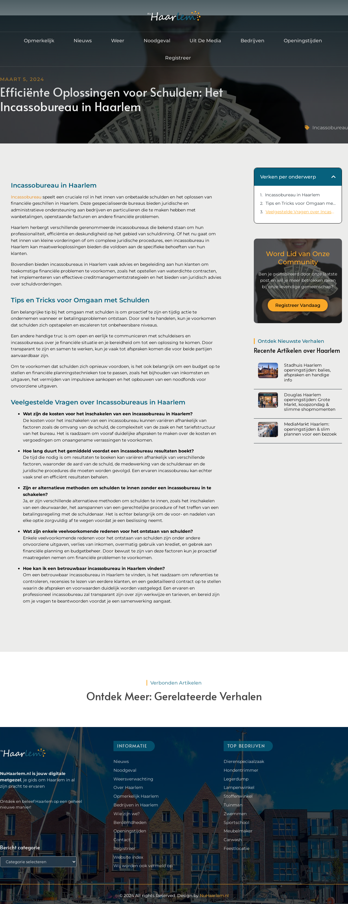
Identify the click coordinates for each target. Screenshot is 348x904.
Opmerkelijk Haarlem (136, 796)
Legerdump (236, 779)
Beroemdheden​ (129, 822)
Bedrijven (252, 40)
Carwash (233, 839)
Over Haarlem (128, 787)
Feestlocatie (236, 848)
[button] (333, 176)
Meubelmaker (238, 831)
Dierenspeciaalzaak (244, 761)
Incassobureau (330, 127)
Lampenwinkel (239, 787)
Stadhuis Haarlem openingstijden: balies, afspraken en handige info (307, 372)
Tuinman (233, 805)
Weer (117, 40)
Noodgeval (157, 40)
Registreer (178, 58)
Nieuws (83, 40)
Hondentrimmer (241, 770)
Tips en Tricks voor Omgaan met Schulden (301, 203)
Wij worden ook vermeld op (142, 865)
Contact (121, 839)
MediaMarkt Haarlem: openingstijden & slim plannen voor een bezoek (310, 429)
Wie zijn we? (126, 813)
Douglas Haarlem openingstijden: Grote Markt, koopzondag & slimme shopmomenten (309, 402)
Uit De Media (205, 40)
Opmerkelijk (39, 40)
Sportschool (236, 822)
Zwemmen (235, 813)
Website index (128, 857)
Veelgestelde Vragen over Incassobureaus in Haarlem (301, 211)
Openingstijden (303, 40)
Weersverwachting (133, 779)
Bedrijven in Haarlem (135, 805)
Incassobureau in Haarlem (292, 195)
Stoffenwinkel (238, 796)
